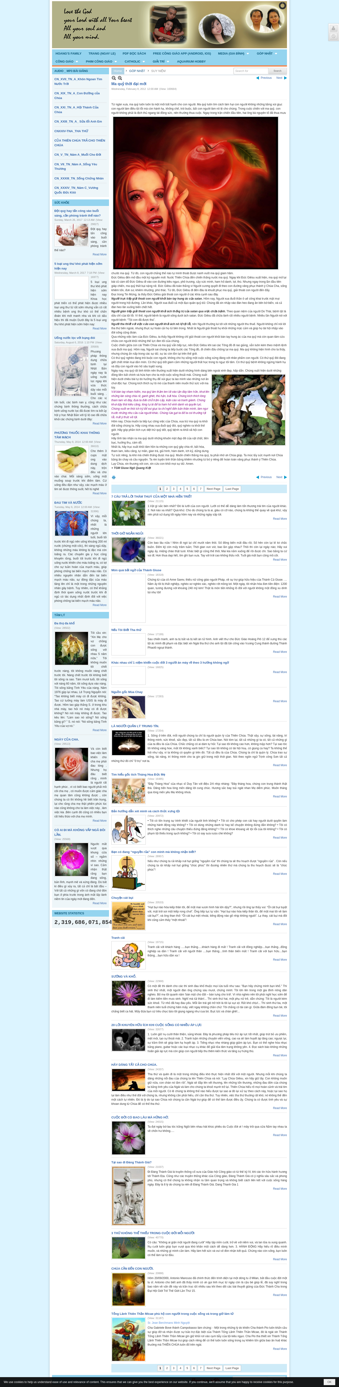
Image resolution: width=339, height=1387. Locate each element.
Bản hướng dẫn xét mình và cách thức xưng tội (145, 811)
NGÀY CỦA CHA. (66, 739)
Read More (100, 254)
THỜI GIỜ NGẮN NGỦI (127, 533)
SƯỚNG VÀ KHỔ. (123, 976)
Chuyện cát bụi (122, 898)
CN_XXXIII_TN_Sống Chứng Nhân (79, 178)
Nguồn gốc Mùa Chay (127, 692)
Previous (266, 77)
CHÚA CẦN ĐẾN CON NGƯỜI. (132, 1268)
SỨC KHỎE (61, 202)
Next (279, 77)
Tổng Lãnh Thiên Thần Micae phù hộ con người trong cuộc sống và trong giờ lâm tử (172, 1314)
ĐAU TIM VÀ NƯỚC (68, 502)
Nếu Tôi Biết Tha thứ (126, 630)
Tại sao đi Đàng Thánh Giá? (131, 1162)
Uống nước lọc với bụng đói (74, 338)
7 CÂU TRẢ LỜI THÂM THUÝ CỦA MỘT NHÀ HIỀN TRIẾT (151, 496)
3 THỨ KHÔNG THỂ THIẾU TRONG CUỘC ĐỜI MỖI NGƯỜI (152, 1233)
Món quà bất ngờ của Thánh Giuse (136, 570)
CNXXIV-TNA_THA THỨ (71, 131)
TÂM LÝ (59, 615)
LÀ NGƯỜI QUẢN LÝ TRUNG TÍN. (135, 726)
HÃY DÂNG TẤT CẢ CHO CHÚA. (134, 1064)
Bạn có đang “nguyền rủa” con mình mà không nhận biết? (153, 852)
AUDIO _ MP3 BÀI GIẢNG (71, 71)
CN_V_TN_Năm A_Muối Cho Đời (77, 154)
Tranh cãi (118, 937)
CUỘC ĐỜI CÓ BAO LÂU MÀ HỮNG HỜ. (140, 1117)
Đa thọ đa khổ (64, 623)
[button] (233, 53)
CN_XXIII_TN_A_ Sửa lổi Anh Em (78, 121)
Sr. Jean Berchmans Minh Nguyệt (169, 1322)
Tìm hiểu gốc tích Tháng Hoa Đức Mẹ (138, 774)
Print (113, 477)
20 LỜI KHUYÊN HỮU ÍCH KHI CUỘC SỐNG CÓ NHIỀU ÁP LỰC (156, 1025)
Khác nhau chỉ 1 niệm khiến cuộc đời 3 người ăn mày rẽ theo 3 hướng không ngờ (170, 662)
